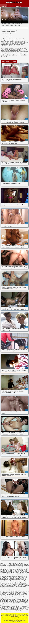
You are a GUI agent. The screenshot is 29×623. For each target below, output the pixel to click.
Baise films (11, 5)
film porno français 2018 (21, 572)
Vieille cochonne (8, 592)
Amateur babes (5, 31)
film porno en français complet (11, 570)
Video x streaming (10, 610)
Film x (23, 600)
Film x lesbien (18, 610)
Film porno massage (20, 599)
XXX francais (15, 592)
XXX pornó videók (13, 595)
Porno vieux (2, 594)
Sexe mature (9, 603)
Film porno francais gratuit (12, 594)
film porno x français (12, 584)
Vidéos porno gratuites (9, 598)
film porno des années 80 (16, 569)
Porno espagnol (22, 602)
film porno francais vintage (18, 579)
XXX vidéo (15, 602)
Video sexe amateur (16, 603)
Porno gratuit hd (5, 608)
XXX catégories (18, 5)
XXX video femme (17, 593)
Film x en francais (14, 2)
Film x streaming (4, 609)
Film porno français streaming (12, 591)
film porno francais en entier (14, 575)
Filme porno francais (14, 607)
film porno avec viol (9, 568)
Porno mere (22, 591)
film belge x (2, 563)
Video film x (6, 607)
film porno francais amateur (16, 573)
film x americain (19, 586)
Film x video (23, 607)
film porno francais (11, 572)
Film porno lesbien (25, 605)
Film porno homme (15, 606)
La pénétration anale (6, 33)
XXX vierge (21, 594)
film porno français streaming (15, 578)
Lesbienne (20, 595)
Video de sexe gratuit (20, 598)
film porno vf (18, 583)
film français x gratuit (22, 565)
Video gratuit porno (6, 597)
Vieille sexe (24, 593)
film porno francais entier (16, 576)
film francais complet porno (13, 564)
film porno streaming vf (9, 583)
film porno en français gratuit (10, 571)
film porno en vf (21, 571)
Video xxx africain (16, 597)
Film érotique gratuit (5, 606)
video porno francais (7, 602)
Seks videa (2, 591)
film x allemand (7, 585)
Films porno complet (13, 609)
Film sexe (8, 601)
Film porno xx (22, 609)
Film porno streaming (14, 608)
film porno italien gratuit (12, 582)
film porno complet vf (4, 569)
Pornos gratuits (16, 605)
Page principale (4, 5)
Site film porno (23, 608)
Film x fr (7, 595)
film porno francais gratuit (18, 577)
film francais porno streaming (10, 565)
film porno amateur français (15, 566)
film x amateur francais (17, 585)
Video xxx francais (8, 593)
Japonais (13, 31)
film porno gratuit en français (16, 580)
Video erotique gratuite (16, 601)
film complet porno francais (12, 563)
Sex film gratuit (18, 600)
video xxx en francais (6, 36)
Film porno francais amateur (9, 599)
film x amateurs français (9, 586)
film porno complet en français (21, 568)
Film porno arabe (10, 600)
